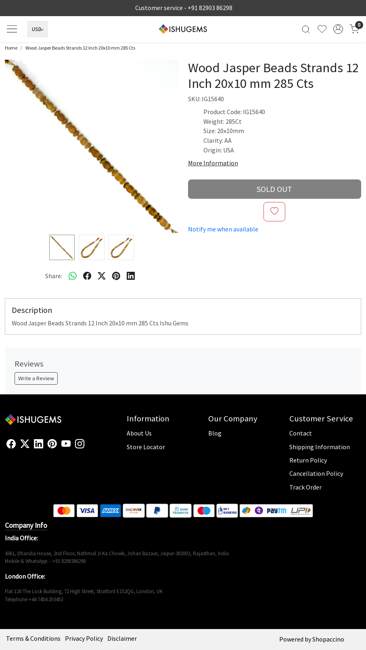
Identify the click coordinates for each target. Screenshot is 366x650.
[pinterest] (116, 276)
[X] (25, 444)
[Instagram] (79, 444)
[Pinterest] (52, 444)
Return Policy (308, 460)
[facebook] (87, 276)
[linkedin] (130, 276)
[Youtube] (66, 444)
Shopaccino (328, 639)
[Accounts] (338, 29)
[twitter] (101, 276)
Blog (215, 433)
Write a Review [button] (36, 378)
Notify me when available (223, 229)
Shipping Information (319, 447)
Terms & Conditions (33, 638)
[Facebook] (11, 444)
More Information (213, 163)
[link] (306, 29)
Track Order (305, 487)
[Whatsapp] (72, 276)
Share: (53, 276)
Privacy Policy (84, 638)
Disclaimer (122, 638)
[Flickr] (88, 447)
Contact (300, 433)
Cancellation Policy (316, 473)
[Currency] (37, 29)
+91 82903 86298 (210, 8)
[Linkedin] (38, 444)
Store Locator (146, 447)
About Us (139, 433)
